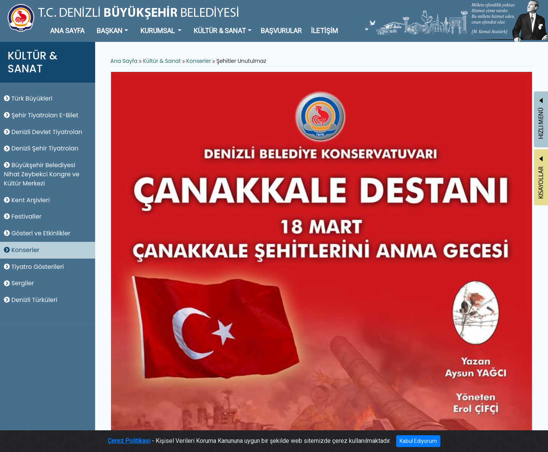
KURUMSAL (158, 31)
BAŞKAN (110, 31)
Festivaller (22, 216)
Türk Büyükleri (28, 98)
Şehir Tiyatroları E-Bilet (41, 115)
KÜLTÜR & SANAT (220, 31)
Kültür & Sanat (162, 61)
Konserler (21, 250)
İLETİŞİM (324, 31)
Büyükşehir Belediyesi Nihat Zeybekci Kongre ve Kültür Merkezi (42, 174)
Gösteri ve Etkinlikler (37, 233)
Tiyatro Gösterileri (34, 266)
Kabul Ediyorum (418, 441)
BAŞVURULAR (281, 31)
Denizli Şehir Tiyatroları (41, 148)
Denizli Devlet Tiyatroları (43, 132)
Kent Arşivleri (27, 200)
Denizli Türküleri (30, 299)
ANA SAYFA (67, 31)
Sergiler (19, 283)
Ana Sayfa (123, 61)
